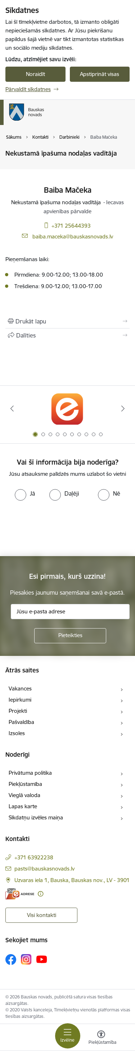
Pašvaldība (21, 722)
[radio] (25, 493)
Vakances (20, 688)
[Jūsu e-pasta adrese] (70, 611)
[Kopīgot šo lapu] (67, 335)
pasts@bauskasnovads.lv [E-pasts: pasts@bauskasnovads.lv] (44, 868)
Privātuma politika (30, 772)
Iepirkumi (20, 699)
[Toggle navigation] (67, 1035)
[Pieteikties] (70, 635)
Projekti (18, 710)
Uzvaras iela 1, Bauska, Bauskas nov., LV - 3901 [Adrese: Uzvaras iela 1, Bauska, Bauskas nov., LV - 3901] (72, 880)
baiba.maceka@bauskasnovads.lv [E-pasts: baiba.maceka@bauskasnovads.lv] (72, 236)
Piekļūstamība (25, 784)
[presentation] (60, 528)
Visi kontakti (41, 915)
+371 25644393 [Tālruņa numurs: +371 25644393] (71, 225)
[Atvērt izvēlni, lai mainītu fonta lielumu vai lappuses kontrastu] (101, 1038)
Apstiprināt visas (99, 74)
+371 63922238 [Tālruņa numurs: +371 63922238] (33, 857)
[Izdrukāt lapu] (67, 321)
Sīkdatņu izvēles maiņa (36, 817)
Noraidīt (35, 74)
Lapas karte (23, 806)
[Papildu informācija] (40, 893)
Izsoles (17, 733)
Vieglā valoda (24, 795)
